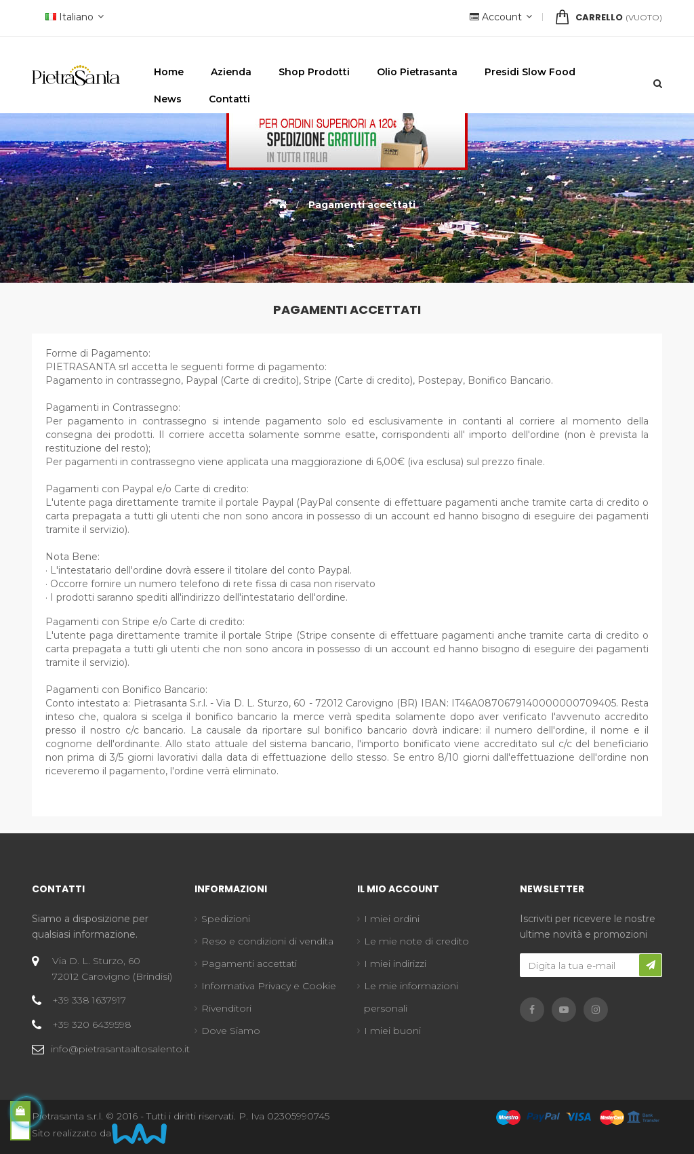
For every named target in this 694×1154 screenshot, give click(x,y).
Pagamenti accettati (249, 963)
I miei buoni (392, 1030)
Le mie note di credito (416, 941)
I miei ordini (392, 919)
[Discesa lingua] (73, 18)
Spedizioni (225, 919)
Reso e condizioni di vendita (267, 941)
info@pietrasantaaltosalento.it (120, 1049)
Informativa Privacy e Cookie (268, 986)
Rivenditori (226, 1008)
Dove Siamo (230, 1030)
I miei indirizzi (395, 963)
